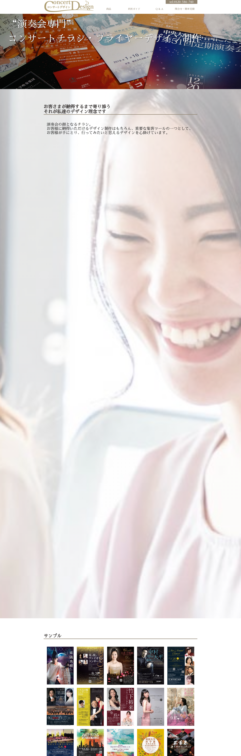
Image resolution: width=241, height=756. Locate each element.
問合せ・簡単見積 (185, 9)
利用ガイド (134, 9)
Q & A (159, 9)
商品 (108, 9)
